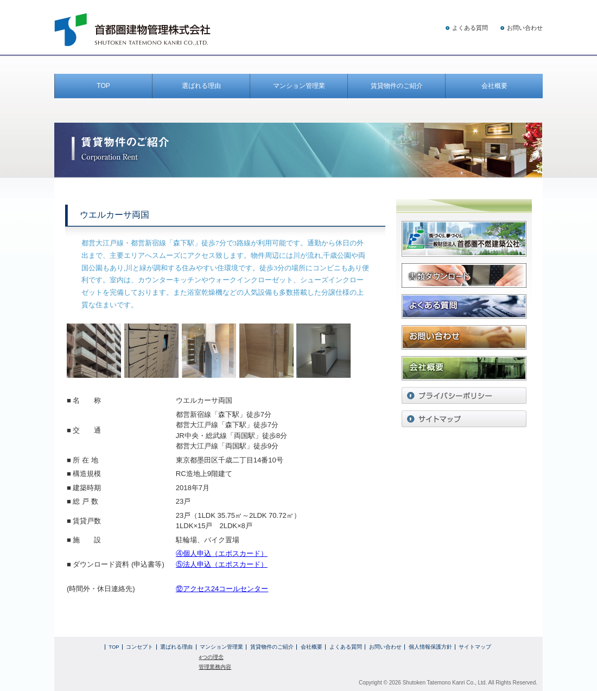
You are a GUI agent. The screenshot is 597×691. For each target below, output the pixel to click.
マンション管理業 (299, 86)
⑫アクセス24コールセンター (222, 589)
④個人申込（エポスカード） (222, 553)
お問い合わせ (525, 27)
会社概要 (494, 86)
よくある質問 (470, 27)
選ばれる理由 (201, 86)
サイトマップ (475, 647)
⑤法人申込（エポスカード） (222, 564)
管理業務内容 (215, 667)
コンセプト (139, 647)
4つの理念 (211, 657)
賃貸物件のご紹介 (397, 86)
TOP (103, 86)
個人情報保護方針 (430, 647)
